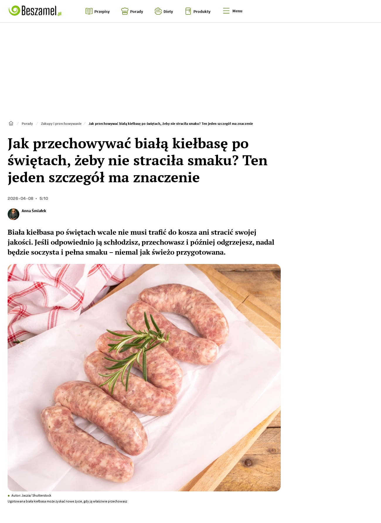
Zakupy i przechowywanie (61, 123)
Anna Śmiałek (34, 210)
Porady (27, 123)
